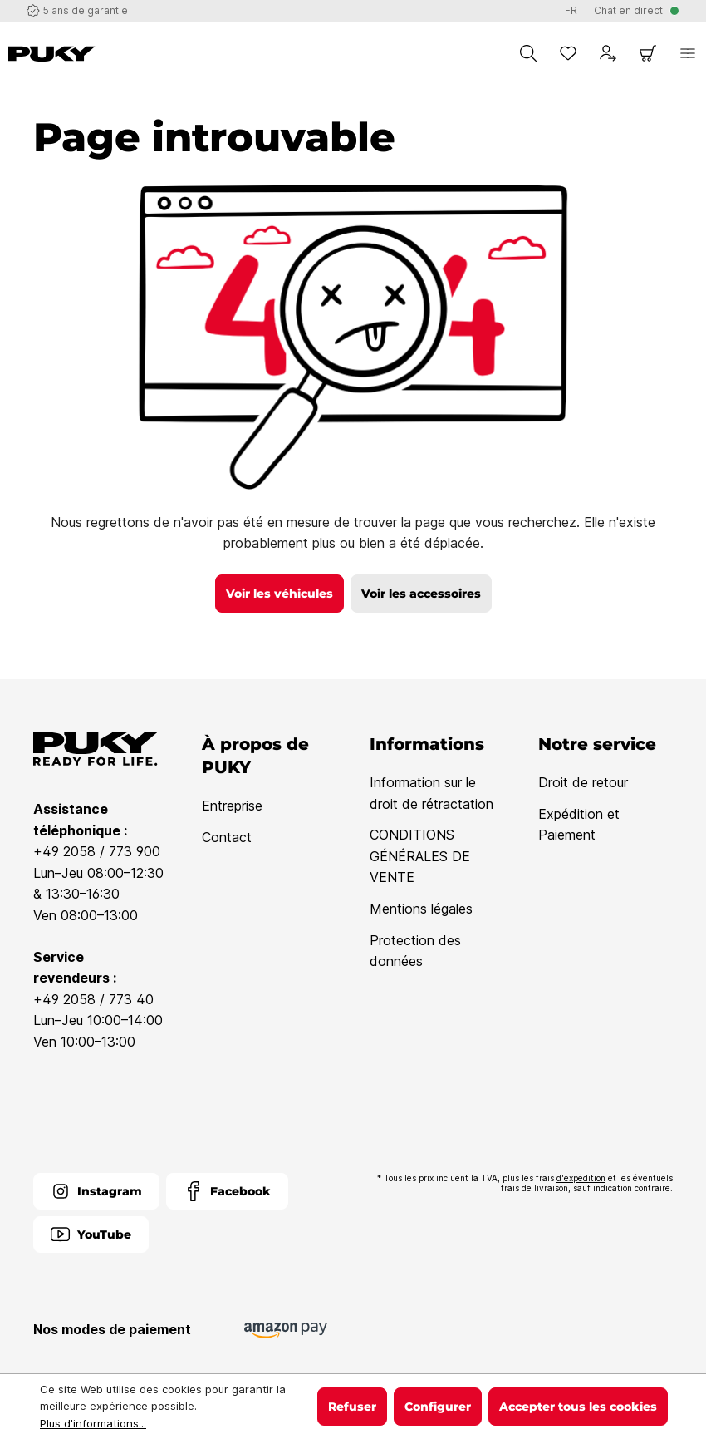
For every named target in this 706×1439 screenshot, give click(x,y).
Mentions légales (421, 908)
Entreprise (232, 805)
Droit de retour (583, 782)
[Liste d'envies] (568, 53)
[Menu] (687, 53)
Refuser (352, 1406)
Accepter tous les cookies (578, 1406)
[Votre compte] (608, 53)
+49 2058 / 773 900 (96, 851)
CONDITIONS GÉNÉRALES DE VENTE (420, 855)
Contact (227, 837)
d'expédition (580, 1178)
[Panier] (648, 53)
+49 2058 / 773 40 (93, 999)
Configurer (437, 1406)
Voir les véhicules (279, 593)
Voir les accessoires (421, 593)
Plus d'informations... (93, 1423)
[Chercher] (528, 53)
